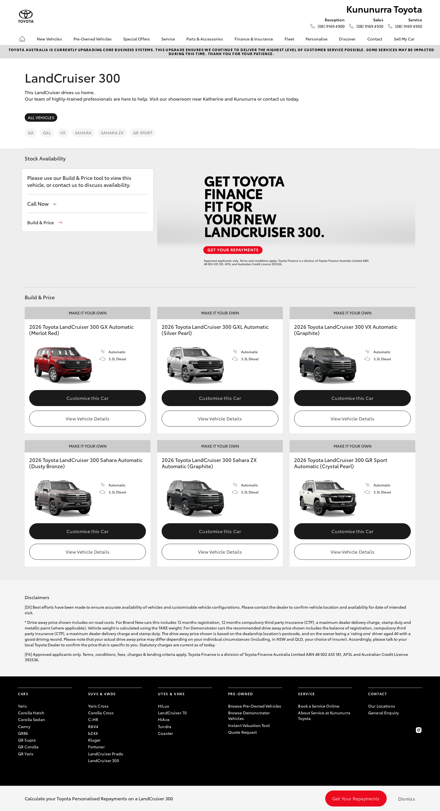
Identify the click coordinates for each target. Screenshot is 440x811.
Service (168, 39)
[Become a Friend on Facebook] (371, 730)
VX (62, 132)
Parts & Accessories (204, 39)
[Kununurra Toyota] (26, 16)
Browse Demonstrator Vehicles (249, 715)
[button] (44, 222)
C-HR (93, 719)
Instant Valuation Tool (249, 725)
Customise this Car (88, 398)
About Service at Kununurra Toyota (324, 715)
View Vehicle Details (87, 418)
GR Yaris (25, 753)
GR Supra (27, 740)
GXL (47, 132)
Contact (374, 39)
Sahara (83, 132)
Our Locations (381, 706)
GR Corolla (28, 746)
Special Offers (136, 39)
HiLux (163, 706)
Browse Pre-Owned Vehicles (254, 706)
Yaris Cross (98, 706)
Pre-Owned (240, 693)
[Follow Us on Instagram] (418, 730)
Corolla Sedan (31, 719)
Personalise (317, 39)
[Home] (22, 39)
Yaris (22, 706)
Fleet (289, 39)
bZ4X (93, 733)
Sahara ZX (112, 132)
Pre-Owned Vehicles (93, 39)
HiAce (163, 719)
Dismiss (406, 798)
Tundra (164, 726)
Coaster (165, 733)
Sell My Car (404, 39)
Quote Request (242, 732)
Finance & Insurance (254, 39)
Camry (24, 726)
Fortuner (96, 746)
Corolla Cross (101, 712)
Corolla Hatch (31, 712)
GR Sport (142, 132)
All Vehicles (41, 117)
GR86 (23, 733)
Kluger (94, 740)
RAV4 (93, 726)
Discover (347, 39)
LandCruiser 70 (172, 712)
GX (30, 132)
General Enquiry (383, 712)
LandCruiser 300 (103, 760)
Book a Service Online (318, 706)
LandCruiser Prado (105, 753)
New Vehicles (49, 39)
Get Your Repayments (356, 798)
